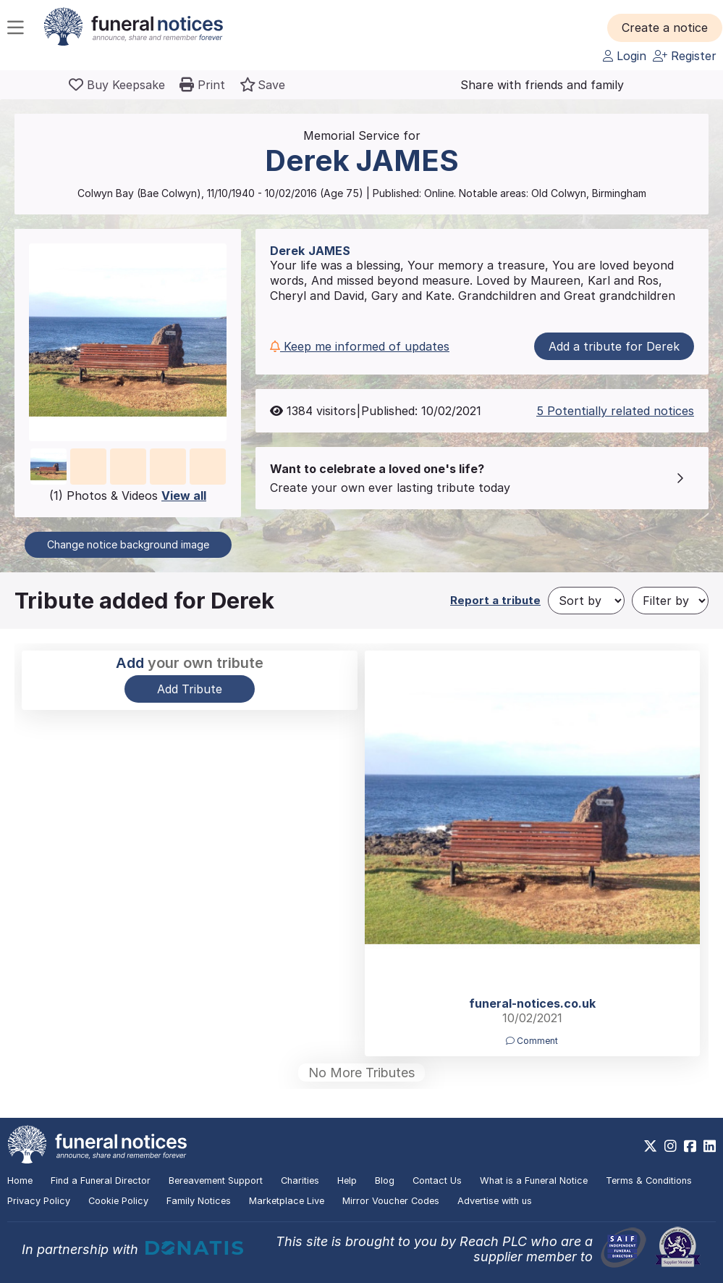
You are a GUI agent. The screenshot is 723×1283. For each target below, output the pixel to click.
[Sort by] (586, 600)
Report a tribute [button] (495, 600)
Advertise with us (494, 1200)
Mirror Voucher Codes (390, 1200)
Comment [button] (532, 1040)
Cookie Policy (118, 1200)
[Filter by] (670, 600)
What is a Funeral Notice (534, 1180)
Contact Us (437, 1180)
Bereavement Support (216, 1180)
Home (20, 1180)
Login (624, 56)
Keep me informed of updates (359, 346)
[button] (664, 27)
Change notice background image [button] (128, 544)
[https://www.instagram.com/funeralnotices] (670, 1146)
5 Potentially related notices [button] (615, 411)
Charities (300, 1180)
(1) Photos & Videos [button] (127, 495)
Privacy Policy (38, 1200)
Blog (384, 1180)
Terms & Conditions (649, 1180)
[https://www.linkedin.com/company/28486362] (709, 1146)
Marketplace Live (286, 1200)
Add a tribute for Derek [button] (614, 346)
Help (347, 1180)
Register (684, 56)
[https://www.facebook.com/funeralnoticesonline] (690, 1146)
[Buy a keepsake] (117, 85)
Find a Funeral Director (101, 1180)
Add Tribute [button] (189, 689)
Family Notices (198, 1200)
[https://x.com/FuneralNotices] (650, 1146)
